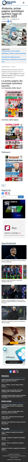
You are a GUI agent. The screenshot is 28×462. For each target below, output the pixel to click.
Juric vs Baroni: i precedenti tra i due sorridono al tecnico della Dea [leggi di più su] (13, 261)
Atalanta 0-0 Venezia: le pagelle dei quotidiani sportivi (13, 449)
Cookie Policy (10, 459)
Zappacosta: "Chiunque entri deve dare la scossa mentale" (12, 417)
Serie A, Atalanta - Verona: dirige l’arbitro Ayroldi (12, 385)
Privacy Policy (17, 459)
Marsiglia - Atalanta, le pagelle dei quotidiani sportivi (13, 438)
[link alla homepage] (8, 2)
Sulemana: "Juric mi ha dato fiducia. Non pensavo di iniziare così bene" (12, 412)
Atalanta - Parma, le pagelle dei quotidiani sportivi (12, 443)
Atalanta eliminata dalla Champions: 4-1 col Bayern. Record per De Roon (13, 380)
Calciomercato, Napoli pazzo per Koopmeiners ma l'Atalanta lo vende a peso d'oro (13, 59)
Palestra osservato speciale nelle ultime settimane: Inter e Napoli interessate (12, 390)
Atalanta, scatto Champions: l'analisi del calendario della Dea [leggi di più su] (11, 281)
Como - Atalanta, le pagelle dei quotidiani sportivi (12, 433)
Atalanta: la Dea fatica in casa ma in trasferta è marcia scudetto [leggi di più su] (13, 322)
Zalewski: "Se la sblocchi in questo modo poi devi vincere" (13, 422)
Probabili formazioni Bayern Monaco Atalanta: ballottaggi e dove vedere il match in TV (13, 396)
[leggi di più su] (14, 252)
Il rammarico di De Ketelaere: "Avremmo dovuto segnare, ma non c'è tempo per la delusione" (12, 406)
